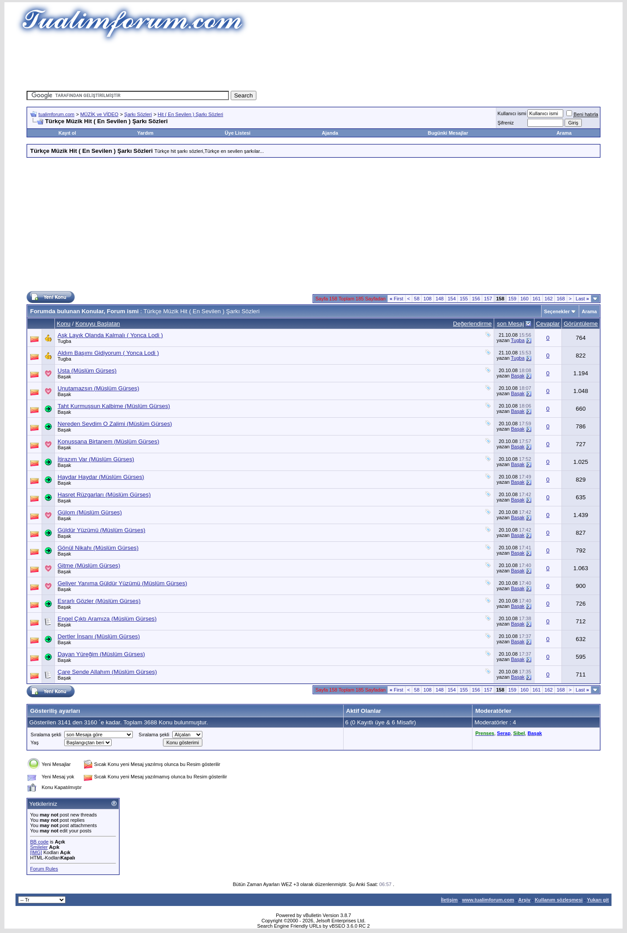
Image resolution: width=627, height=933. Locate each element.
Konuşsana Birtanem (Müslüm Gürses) (108, 441)
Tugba (64, 341)
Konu (63, 323)
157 (488, 298)
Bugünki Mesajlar (448, 133)
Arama (564, 133)
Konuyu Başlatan (97, 323)
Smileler (39, 847)
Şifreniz (506, 122)
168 (561, 298)
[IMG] (36, 852)
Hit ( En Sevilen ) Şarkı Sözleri (190, 114)
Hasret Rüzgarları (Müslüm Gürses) (104, 494)
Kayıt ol (67, 133)
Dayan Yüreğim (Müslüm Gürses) (101, 654)
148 (440, 298)
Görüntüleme (581, 323)
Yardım (145, 133)
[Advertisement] (313, 64)
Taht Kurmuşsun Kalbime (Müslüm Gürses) (114, 406)
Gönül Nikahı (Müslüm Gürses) (98, 547)
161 (537, 298)
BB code (39, 841)
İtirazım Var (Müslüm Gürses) (96, 459)
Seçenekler (557, 311)
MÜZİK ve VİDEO (99, 114)
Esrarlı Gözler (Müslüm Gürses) (99, 601)
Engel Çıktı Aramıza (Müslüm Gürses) (107, 618)
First (396, 298)
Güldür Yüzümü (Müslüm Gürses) (101, 530)
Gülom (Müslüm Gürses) (90, 512)
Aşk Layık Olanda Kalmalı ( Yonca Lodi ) (110, 335)
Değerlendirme (472, 323)
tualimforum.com (56, 114)
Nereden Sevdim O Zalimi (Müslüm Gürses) (115, 423)
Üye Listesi (238, 133)
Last (582, 298)
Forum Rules (44, 868)
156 (476, 298)
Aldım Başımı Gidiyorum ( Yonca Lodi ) (108, 353)
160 (524, 298)
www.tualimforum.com (488, 899)
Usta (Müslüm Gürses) (87, 370)
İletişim (449, 899)
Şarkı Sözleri (138, 114)
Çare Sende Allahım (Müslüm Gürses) (107, 672)
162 (549, 298)
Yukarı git (598, 899)
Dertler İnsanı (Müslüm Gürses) (99, 636)
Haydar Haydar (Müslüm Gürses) (101, 477)
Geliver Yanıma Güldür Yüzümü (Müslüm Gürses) (122, 583)
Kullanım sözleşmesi (559, 899)
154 (452, 298)
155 (464, 298)
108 (427, 298)
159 (512, 298)
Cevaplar (548, 323)
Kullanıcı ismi (512, 113)
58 (416, 298)
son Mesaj (510, 323)
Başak (64, 376)
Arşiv (524, 899)
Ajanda (330, 133)
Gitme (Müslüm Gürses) (89, 565)
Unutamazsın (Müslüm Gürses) (98, 388)
